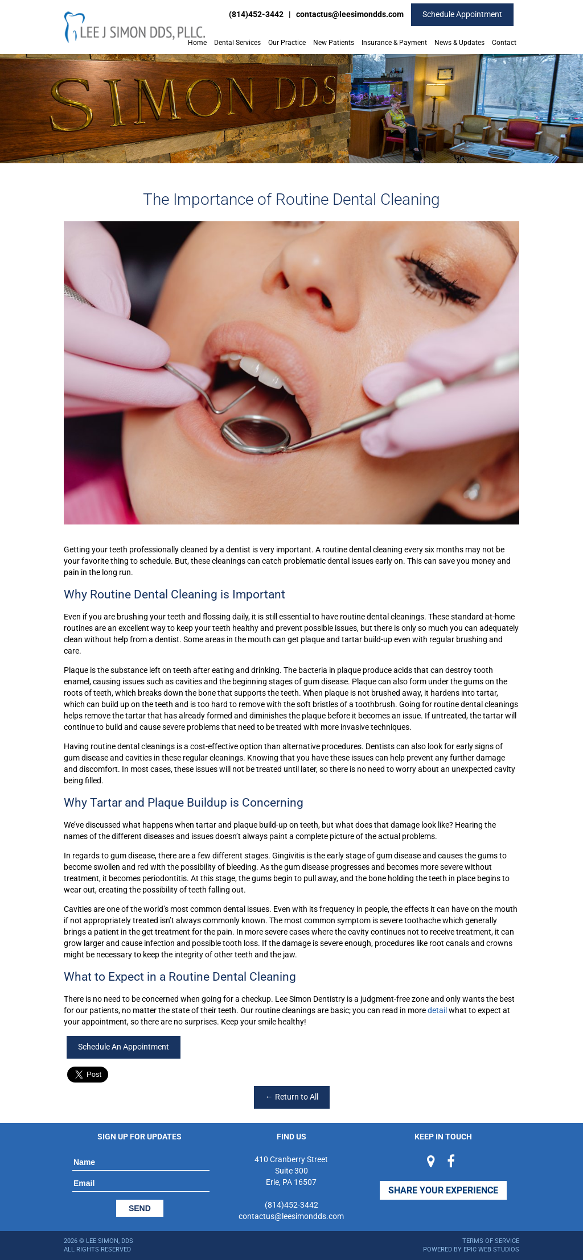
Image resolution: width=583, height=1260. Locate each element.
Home (197, 43)
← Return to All (291, 1096)
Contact (504, 43)
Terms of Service (490, 1241)
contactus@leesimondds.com (350, 14)
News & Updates (459, 43)
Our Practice (287, 43)
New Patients (333, 43)
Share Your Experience (443, 1190)
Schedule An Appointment (123, 1046)
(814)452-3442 (256, 14)
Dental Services (237, 43)
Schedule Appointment (462, 14)
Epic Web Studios (491, 1249)
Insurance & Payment (394, 43)
